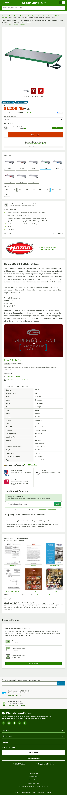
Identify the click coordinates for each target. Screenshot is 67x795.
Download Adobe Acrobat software (46, 595)
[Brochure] (33, 580)
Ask (57, 504)
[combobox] (33, 8)
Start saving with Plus (15, 695)
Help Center (34, 752)
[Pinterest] (25, 723)
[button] (26, 91)
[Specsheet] (12, 554)
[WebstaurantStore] (27, 713)
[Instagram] (3, 723)
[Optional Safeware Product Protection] (54, 554)
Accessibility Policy (33, 783)
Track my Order (33, 758)
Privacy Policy (52, 509)
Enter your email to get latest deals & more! (21, 680)
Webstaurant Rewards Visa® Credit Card (37, 143)
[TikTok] (19, 723)
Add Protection (58, 128)
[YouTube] (9, 723)
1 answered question (19, 25)
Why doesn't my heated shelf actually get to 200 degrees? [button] (28, 521)
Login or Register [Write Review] (33, 663)
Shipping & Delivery (45, 764)
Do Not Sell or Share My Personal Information (33, 786)
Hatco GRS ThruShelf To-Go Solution (18, 380)
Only (5, 105)
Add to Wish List (33, 147)
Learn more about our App (16, 705)
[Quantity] (6, 134)
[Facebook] (14, 723)
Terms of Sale (33, 773)
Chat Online (19, 764)
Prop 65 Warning (30, 465)
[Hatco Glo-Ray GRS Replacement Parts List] (12, 580)
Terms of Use (42, 509)
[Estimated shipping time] (35, 206)
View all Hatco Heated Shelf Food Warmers (47, 248)
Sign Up (61, 683)
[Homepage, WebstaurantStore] (33, 3)
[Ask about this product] (33, 504)
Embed (20, 363)
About (7, 363)
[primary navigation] (6, 2)
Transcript (13, 363)
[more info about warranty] (25, 129)
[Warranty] (33, 554)
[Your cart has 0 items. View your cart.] (62, 2)
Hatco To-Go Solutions (13, 360)
